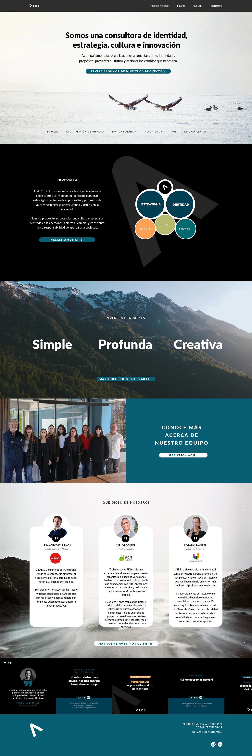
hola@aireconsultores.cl (207, 731)
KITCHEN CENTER (195, 131)
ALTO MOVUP (153, 131)
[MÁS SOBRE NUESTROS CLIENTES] (126, 643)
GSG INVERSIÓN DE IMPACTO (85, 131)
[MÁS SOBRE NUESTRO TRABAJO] (126, 379)
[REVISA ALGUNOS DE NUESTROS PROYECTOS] (128, 71)
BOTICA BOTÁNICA (124, 131)
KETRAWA (51, 131)
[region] (166, 225)
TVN (173, 131)
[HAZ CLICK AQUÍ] (183, 455)
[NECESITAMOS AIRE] (67, 239)
